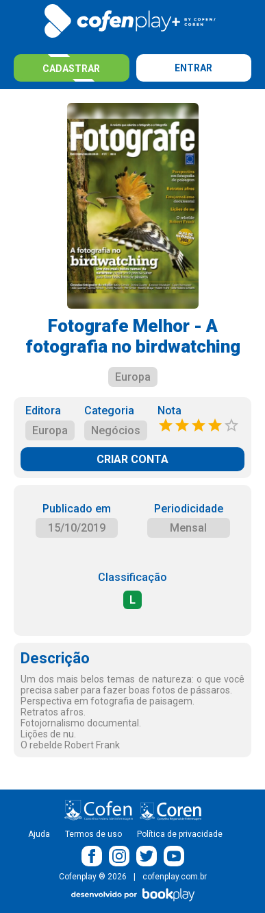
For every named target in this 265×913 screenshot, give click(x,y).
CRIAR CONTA (132, 459)
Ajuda (39, 834)
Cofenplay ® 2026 (93, 876)
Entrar (193, 67)
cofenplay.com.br (174, 876)
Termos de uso (93, 834)
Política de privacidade (180, 834)
